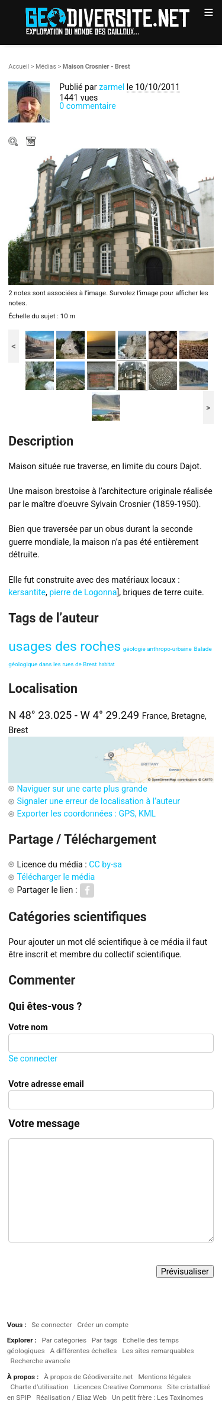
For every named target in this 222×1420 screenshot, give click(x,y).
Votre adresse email (46, 1084)
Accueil (18, 66)
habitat (106, 664)
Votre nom (27, 1027)
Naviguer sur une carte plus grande (82, 788)
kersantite (27, 592)
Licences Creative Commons (117, 1387)
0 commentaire (87, 106)
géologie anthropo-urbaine (157, 649)
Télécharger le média (32, 143)
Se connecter (32, 1058)
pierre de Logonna (83, 592)
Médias (46, 66)
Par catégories (63, 1340)
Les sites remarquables (158, 1351)
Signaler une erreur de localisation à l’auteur (98, 801)
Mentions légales (164, 1377)
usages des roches (64, 646)
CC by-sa (105, 864)
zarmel (111, 87)
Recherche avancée (40, 1361)
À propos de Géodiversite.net (88, 1377)
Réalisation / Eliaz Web (71, 1397)
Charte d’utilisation (40, 1387)
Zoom (14, 143)
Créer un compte (102, 1325)
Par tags (104, 1340)
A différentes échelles (83, 1351)
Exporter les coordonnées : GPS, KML (86, 813)
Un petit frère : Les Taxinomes (158, 1397)
